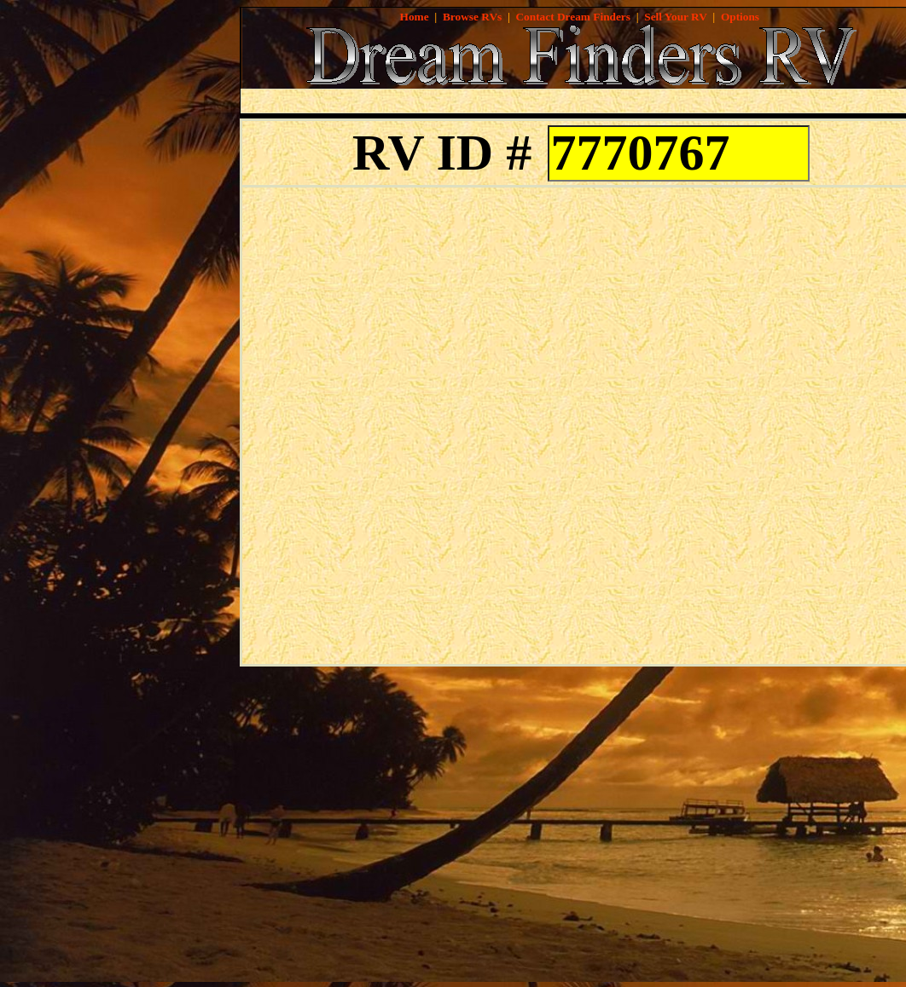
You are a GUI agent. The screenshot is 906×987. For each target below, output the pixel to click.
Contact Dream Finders (572, 16)
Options (740, 16)
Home (414, 16)
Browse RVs (472, 16)
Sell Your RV (675, 16)
